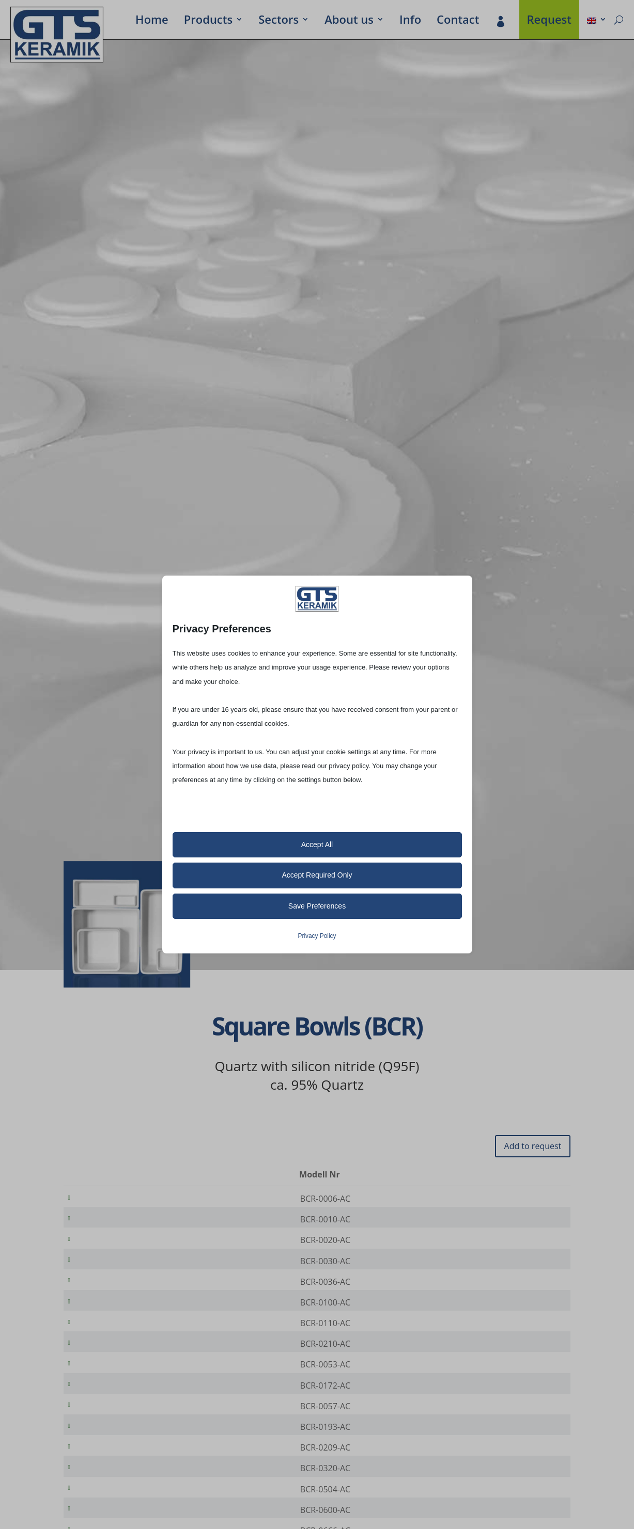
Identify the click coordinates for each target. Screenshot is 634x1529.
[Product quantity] (528, 1199)
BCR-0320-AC (108, 1514)
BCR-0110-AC (108, 1344)
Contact (458, 21)
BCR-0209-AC (108, 1489)
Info (410, 21)
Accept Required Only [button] (317, 875)
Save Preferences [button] (317, 906)
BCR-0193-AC (108, 1465)
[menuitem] (597, 21)
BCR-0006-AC (108, 1198)
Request (549, 21)
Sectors (278, 21)
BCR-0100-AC (108, 1320)
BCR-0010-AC (108, 1223)
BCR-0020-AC (108, 1247)
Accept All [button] (317, 844)
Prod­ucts (208, 21)
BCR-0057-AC (108, 1441)
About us (349, 21)
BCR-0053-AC (108, 1392)
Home (151, 21)
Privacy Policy (317, 935)
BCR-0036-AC (108, 1295)
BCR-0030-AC (108, 1271)
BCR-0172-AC (108, 1417)
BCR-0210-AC (108, 1368)
